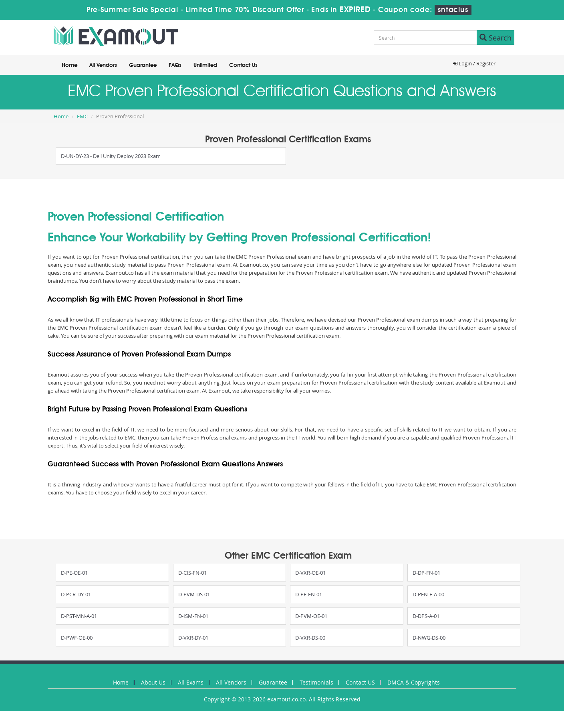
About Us (153, 682)
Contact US (360, 682)
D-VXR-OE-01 (310, 572)
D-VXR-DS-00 (310, 637)
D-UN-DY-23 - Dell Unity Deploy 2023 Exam (111, 156)
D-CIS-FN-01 (192, 572)
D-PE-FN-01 (308, 594)
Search (495, 38)
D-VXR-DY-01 (193, 637)
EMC (82, 116)
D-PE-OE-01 (74, 572)
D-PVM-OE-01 (311, 616)
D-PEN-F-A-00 (428, 594)
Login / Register (474, 63)
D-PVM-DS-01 (194, 594)
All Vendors (103, 65)
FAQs (175, 65)
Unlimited (205, 65)
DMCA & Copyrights (413, 682)
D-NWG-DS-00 (429, 637)
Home (69, 65)
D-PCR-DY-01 (76, 594)
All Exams (190, 682)
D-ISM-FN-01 (193, 616)
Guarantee (143, 65)
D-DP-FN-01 (426, 572)
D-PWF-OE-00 (77, 637)
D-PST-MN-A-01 (79, 616)
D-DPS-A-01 (426, 616)
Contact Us (243, 65)
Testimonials (316, 682)
